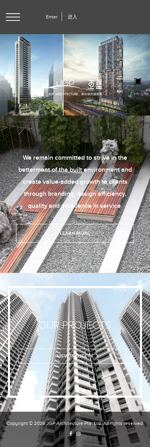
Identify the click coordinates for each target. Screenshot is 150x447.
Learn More (75, 233)
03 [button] (121, 105)
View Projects (75, 356)
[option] (75, 74)
